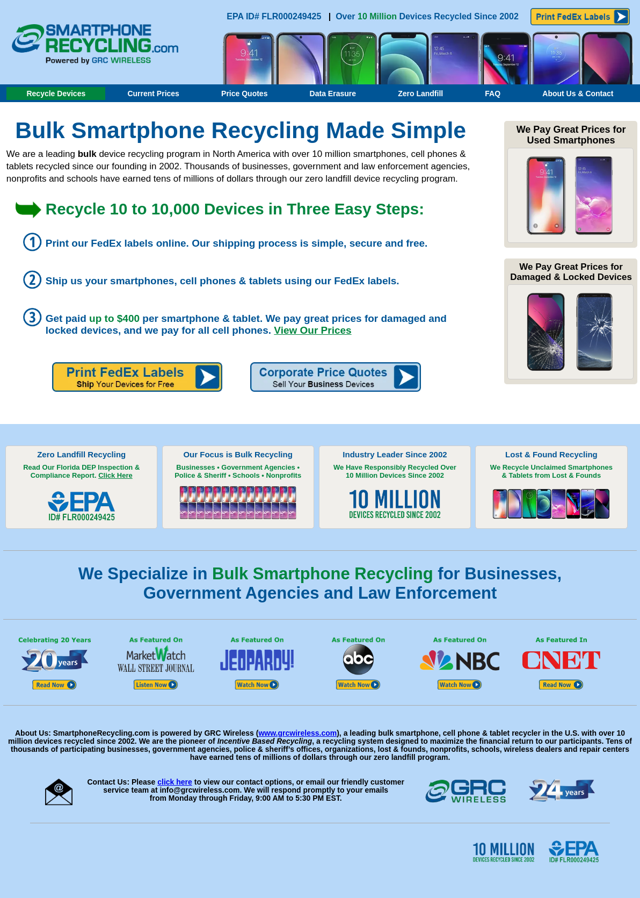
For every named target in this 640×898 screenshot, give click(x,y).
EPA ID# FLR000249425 (275, 16)
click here (174, 782)
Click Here (115, 475)
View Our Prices (312, 330)
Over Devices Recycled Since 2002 (427, 16)
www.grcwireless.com (297, 733)
